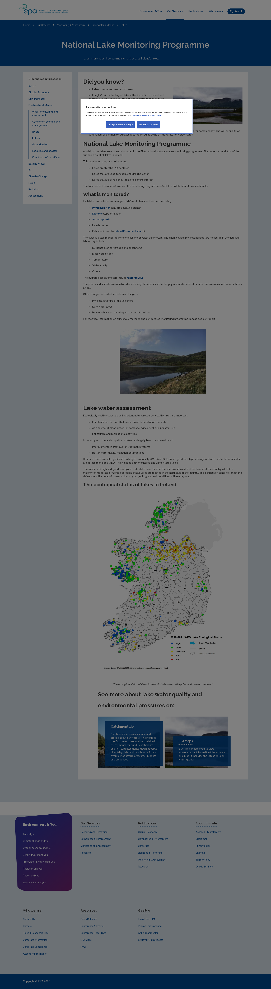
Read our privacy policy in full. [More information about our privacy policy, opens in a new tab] (147, 115)
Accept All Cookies (148, 124)
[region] (137, 116)
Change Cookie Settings (120, 124)
